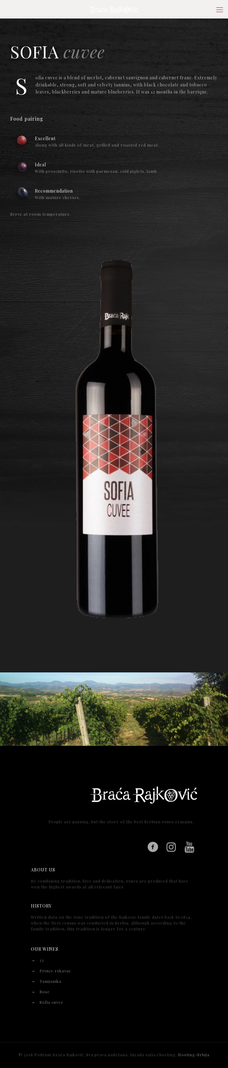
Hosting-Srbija (193, 1054)
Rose (45, 991)
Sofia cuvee (51, 1002)
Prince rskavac (55, 970)
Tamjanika (50, 981)
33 (42, 960)
